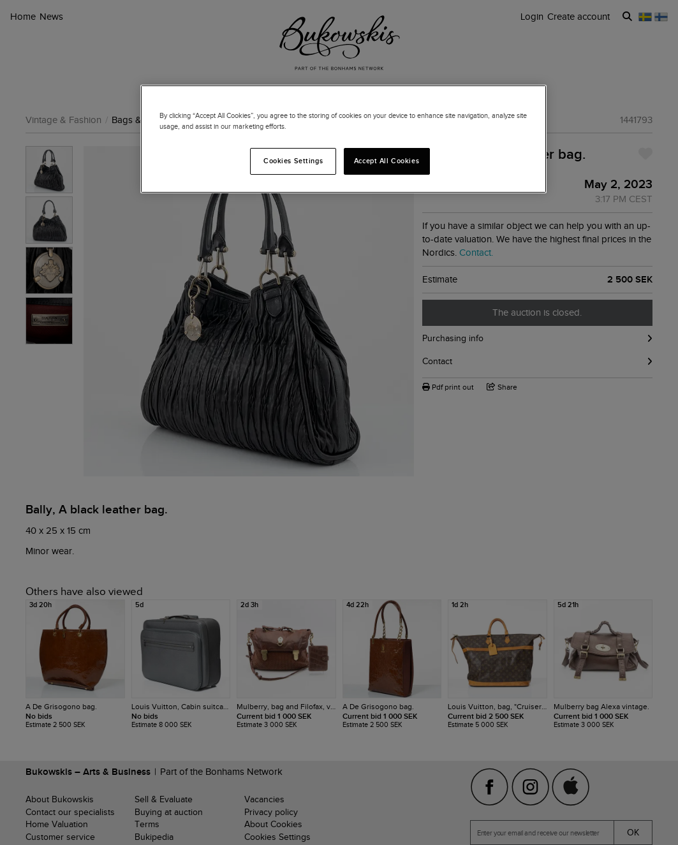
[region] (343, 139)
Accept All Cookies (386, 161)
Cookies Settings (293, 161)
